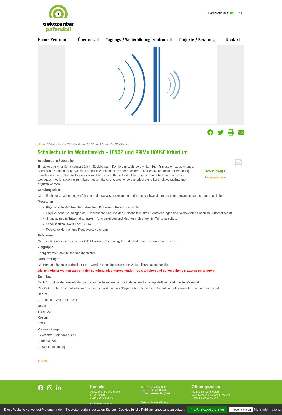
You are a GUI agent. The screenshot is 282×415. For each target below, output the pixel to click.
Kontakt (233, 39)
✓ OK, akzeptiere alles (207, 409)
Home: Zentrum (52, 39)
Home (41, 144)
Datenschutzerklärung (154, 402)
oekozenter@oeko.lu (162, 393)
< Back (43, 361)
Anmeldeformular (215, 177)
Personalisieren (241, 409)
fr (240, 13)
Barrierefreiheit (218, 13)
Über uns (86, 39)
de (232, 13)
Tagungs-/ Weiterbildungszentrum (137, 39)
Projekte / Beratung (197, 39)
